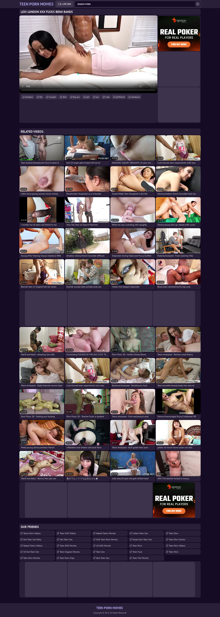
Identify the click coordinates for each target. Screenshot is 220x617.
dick (65, 97)
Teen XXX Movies (68, 545)
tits (41, 97)
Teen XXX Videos (68, 533)
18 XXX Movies (103, 545)
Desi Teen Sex (102, 558)
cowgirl (52, 97)
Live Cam (66, 4)
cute (107, 97)
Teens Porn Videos (32, 533)
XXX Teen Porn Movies (107, 539)
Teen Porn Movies (31, 558)
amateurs (135, 97)
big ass (76, 97)
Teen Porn (137, 545)
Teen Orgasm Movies (70, 551)
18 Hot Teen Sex (31, 551)
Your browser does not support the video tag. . (88, 54)
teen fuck (137, 551)
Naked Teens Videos (33, 545)
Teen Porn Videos (177, 545)
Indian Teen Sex (140, 533)
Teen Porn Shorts (177, 539)
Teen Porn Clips (67, 558)
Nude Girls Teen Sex (142, 539)
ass (97, 97)
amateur (29, 97)
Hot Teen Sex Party (32, 539)
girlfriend (120, 97)
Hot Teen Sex (66, 539)
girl (87, 97)
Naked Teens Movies (106, 533)
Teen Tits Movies (141, 558)
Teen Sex (100, 551)
